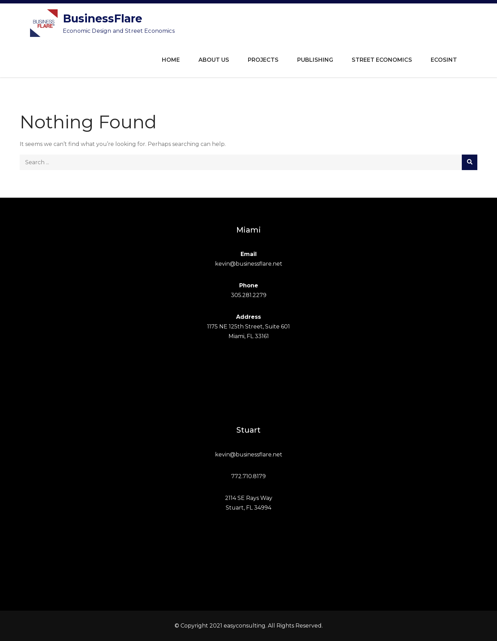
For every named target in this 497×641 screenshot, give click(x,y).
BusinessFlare (102, 18)
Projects (263, 60)
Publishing (315, 60)
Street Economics (382, 60)
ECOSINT (444, 60)
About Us (213, 60)
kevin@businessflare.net (248, 263)
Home (171, 60)
